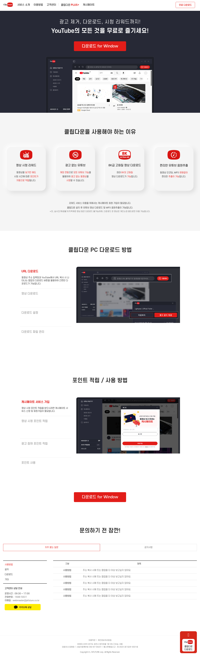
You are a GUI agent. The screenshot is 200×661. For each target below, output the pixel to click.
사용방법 (9, 569)
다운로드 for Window (100, 46)
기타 (7, 583)
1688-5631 (21, 601)
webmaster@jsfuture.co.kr (26, 605)
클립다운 (70, 5)
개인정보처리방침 (105, 645)
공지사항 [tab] (148, 551)
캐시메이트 (89, 4)
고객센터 (51, 4)
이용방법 (38, 4)
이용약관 (92, 645)
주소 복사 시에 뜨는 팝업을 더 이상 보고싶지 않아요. (107, 574)
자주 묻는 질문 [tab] (51, 551)
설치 (7, 574)
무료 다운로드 (185, 5)
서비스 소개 (23, 4)
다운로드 (9, 579)
